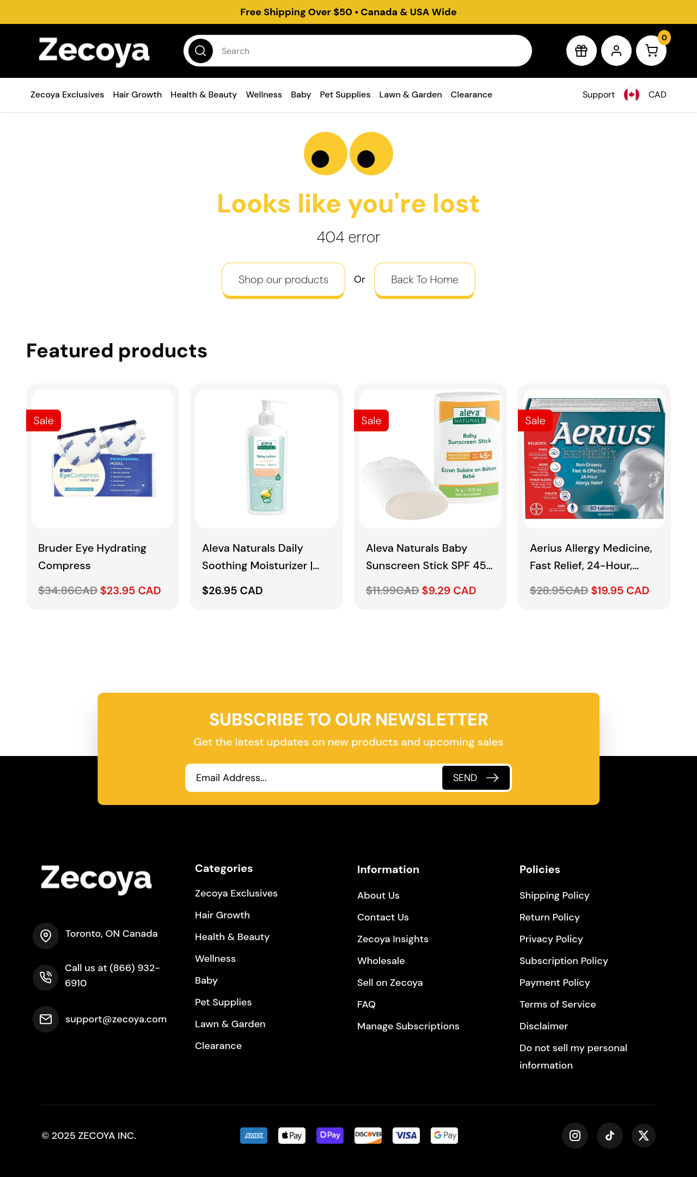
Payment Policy (554, 982)
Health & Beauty (203, 94)
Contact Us (383, 917)
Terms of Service (557, 1004)
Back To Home (424, 279)
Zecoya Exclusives (67, 94)
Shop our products (283, 279)
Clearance (472, 94)
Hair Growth (137, 94)
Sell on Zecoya (390, 982)
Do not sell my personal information (573, 1056)
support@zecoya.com (116, 1019)
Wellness (264, 94)
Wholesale (381, 960)
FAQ (366, 1004)
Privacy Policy (551, 939)
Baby (301, 94)
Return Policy (549, 917)
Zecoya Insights (393, 939)
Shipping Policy (554, 895)
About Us (378, 895)
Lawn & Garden (411, 94)
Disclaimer (543, 1026)
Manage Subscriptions (408, 1026)
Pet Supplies (345, 94)
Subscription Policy (563, 960)
